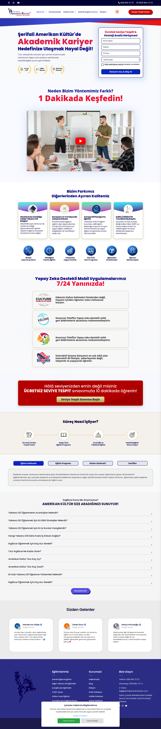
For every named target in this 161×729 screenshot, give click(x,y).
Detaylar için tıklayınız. (80, 716)
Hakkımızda (68, 12)
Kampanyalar (55, 12)
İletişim (103, 12)
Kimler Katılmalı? (98, 463)
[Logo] (19, 12)
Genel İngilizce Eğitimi (61, 679)
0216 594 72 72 (127, 2)
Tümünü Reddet (92, 721)
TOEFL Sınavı (57, 692)
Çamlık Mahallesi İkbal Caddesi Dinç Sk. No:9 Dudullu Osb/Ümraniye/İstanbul (135, 698)
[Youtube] (18, 3)
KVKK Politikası (95, 692)
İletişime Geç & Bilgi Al (120, 71)
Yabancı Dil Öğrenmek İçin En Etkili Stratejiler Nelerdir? (38, 520)
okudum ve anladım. (122, 64)
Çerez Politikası (96, 700)
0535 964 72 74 (146, 2)
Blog (91, 683)
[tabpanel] (80, 477)
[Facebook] (9, 3)
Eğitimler (40, 12)
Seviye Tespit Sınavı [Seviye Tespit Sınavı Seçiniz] (140, 12)
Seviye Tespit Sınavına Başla (80, 399)
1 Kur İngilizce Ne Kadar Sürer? (24, 551)
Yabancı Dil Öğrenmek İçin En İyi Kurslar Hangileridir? (37, 528)
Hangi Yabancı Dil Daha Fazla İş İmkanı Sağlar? (34, 535)
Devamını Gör (80, 591)
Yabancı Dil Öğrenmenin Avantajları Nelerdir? (33, 512)
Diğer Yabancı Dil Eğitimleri (64, 683)
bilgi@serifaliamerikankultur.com (133, 691)
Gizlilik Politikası (96, 696)
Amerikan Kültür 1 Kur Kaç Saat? (26, 566)
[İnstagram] (13, 3)
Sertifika (132, 463)
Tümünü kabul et (69, 721)
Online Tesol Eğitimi (61, 696)
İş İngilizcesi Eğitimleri (61, 688)
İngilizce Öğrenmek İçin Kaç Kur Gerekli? (30, 543)
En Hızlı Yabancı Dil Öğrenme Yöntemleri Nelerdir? (35, 574)
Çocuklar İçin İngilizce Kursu (64, 700)
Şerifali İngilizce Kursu (88, 12)
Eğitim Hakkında (28, 463)
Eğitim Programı (63, 463)
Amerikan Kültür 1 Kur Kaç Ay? (24, 559)
